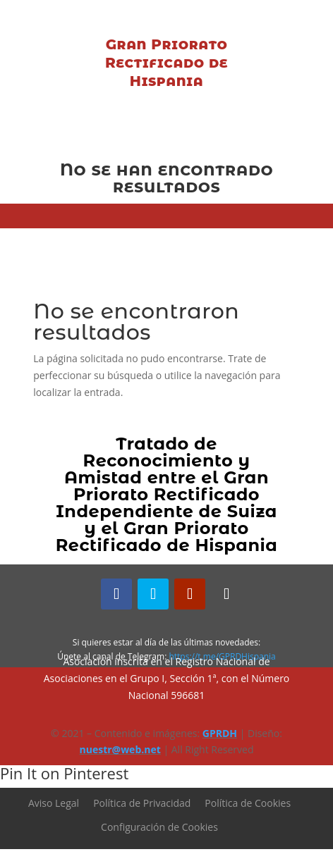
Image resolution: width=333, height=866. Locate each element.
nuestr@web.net (120, 749)
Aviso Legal (53, 803)
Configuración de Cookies (159, 827)
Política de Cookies (248, 803)
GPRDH (219, 733)
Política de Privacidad (141, 803)
